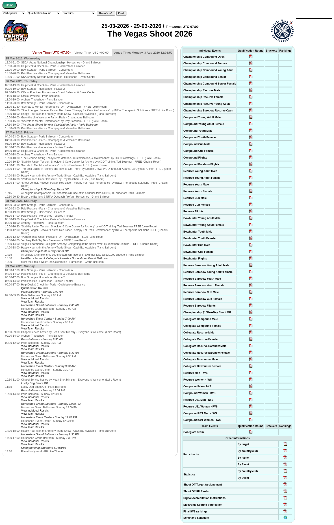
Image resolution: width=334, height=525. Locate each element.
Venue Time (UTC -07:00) (52, 52)
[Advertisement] (314, 86)
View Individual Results (35, 298)
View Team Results (32, 301)
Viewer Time (91, 52)
